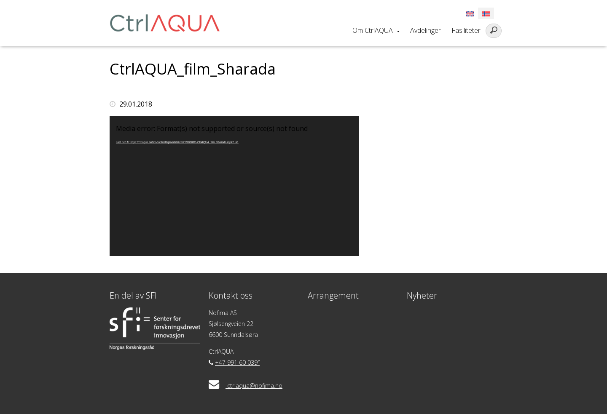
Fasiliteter (466, 30)
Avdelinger (425, 30)
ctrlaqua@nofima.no (254, 386)
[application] (234, 186)
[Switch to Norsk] (486, 13)
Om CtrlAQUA (372, 30)
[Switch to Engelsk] (470, 13)
